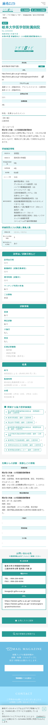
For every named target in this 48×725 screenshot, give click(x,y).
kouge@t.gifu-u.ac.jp (15, 591)
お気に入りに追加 (25, 620)
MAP (41, 66)
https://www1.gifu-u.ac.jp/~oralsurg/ (14, 74)
